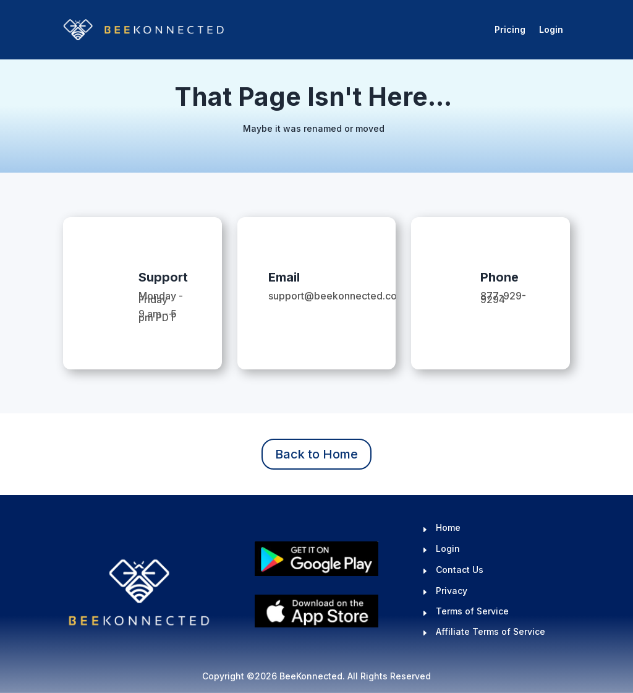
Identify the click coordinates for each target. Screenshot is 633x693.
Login (551, 29)
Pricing (510, 29)
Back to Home (316, 454)
